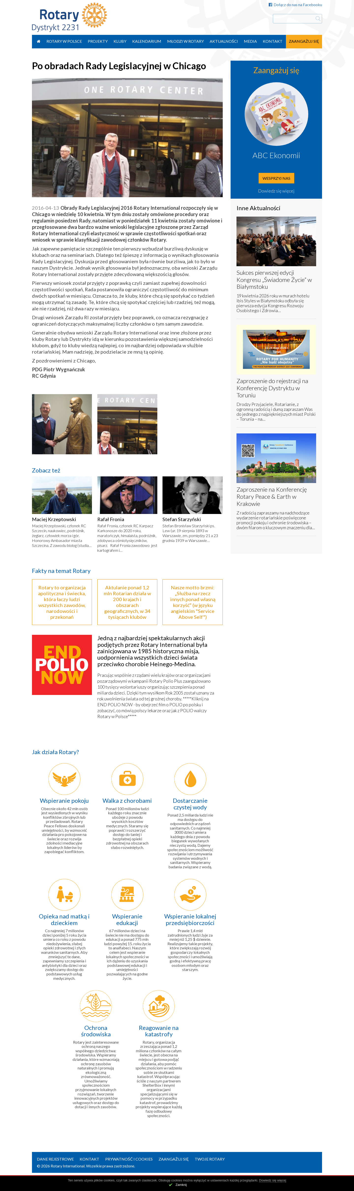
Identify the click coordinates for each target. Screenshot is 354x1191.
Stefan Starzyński (181, 519)
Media (250, 41)
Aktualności (224, 41)
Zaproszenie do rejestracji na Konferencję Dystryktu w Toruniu (272, 388)
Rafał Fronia (110, 519)
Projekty (98, 41)
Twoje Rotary (210, 1159)
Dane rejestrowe (55, 1159)
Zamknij (181, 1185)
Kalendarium (146, 41)
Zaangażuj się (304, 41)
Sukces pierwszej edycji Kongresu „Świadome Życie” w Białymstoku (274, 279)
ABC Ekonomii (276, 155)
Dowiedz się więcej (276, 191)
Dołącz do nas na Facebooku (295, 4)
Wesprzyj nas (276, 178)
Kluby (120, 41)
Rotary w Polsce (64, 41)
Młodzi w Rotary (185, 41)
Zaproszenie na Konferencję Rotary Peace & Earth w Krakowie (271, 496)
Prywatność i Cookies (129, 1159)
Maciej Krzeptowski (54, 519)
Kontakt (272, 41)
